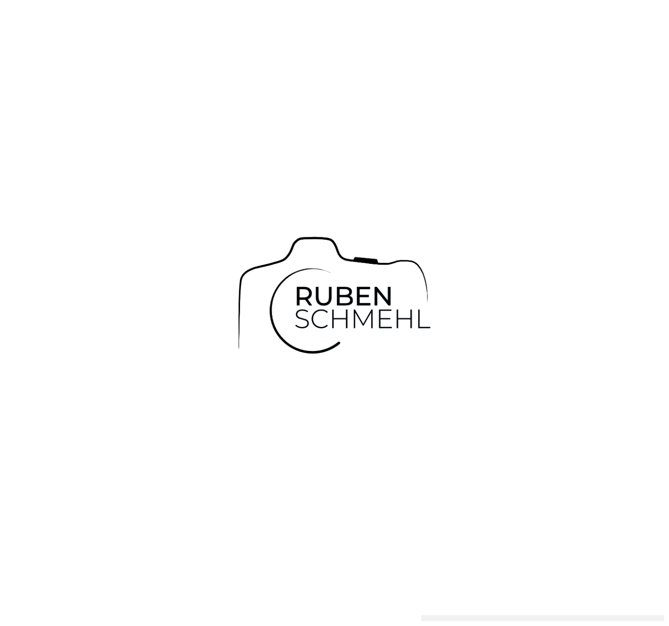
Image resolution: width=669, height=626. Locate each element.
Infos (344, 605)
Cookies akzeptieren (470, 597)
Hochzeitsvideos (257, 605)
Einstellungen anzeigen (610, 597)
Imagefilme (380, 605)
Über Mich (310, 605)
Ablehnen (538, 597)
